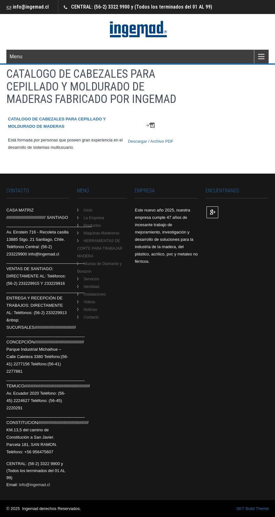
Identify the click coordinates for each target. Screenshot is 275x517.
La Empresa (93, 218)
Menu (16, 56)
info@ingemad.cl (31, 7)
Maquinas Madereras (101, 233)
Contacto (91, 317)
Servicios (91, 279)
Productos (92, 225)
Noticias (90, 309)
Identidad (91, 286)
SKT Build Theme (252, 508)
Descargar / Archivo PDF (150, 141)
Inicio (87, 210)
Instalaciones (94, 294)
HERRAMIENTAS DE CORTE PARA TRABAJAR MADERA (99, 248)
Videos (89, 302)
